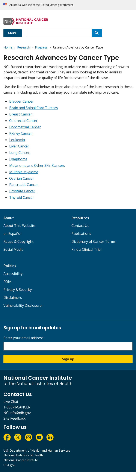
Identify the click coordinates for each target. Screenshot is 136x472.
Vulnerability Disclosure (22, 305)
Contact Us (80, 225)
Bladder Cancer (21, 101)
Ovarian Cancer (21, 178)
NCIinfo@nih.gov (17, 412)
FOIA (7, 281)
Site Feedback (14, 418)
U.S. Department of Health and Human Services (36, 450)
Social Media (13, 249)
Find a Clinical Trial (86, 249)
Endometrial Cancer (25, 127)
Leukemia (17, 139)
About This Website (19, 225)
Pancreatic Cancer (23, 184)
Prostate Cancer (22, 191)
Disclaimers (12, 297)
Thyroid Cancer (21, 197)
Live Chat (10, 401)
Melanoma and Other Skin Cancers (37, 165)
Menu (12, 33)
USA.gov (9, 465)
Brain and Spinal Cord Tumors (33, 107)
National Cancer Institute (20, 460)
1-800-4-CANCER (16, 407)
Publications (81, 233)
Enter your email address (23, 338)
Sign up (68, 359)
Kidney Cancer (20, 133)
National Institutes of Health (23, 455)
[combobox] (59, 33)
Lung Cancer (19, 152)
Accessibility (13, 273)
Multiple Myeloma (23, 172)
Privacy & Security (17, 289)
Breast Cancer (20, 114)
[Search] (97, 33)
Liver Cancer (19, 146)
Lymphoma (18, 159)
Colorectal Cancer (23, 120)
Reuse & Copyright (18, 241)
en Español (12, 233)
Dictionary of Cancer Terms (93, 241)
